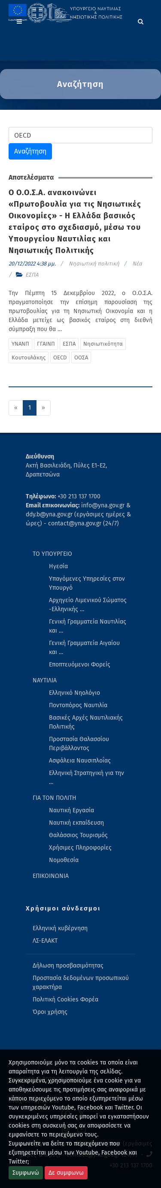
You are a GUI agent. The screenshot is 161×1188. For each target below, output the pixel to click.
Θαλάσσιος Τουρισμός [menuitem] (78, 835)
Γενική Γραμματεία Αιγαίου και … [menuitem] (84, 647)
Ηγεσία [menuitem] (58, 566)
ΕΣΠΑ (31, 274)
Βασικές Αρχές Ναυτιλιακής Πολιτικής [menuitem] (86, 722)
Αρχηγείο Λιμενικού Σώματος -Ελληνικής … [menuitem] (88, 605)
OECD (60, 357)
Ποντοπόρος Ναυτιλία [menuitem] (78, 705)
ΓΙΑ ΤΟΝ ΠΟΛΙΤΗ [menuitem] (54, 798)
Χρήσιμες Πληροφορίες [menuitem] (80, 847)
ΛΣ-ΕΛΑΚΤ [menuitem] (45, 940)
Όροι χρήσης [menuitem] (50, 1012)
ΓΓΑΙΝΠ (46, 344)
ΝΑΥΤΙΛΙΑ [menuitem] (45, 680)
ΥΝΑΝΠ (20, 344)
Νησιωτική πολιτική (94, 263)
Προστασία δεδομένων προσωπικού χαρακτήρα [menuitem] (81, 982)
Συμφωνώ (25, 1172)
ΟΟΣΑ (81, 357)
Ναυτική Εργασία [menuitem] (71, 810)
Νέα (137, 263)
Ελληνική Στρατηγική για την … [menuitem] (86, 777)
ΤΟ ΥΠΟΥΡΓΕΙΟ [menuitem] (52, 554)
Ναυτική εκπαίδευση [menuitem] (76, 822)
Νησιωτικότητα (103, 344)
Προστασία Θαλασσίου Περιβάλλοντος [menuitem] (79, 744)
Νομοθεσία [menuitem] (64, 860)
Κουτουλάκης (29, 357)
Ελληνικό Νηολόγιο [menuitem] (74, 693)
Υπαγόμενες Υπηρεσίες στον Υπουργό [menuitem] (87, 583)
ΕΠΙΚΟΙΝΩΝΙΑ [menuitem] (51, 876)
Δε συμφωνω (66, 1172)
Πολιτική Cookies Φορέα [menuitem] (65, 999)
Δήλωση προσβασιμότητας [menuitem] (68, 965)
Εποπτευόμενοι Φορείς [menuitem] (79, 664)
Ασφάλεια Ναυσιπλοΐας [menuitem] (80, 760)
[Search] (141, 20)
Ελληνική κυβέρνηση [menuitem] (60, 928)
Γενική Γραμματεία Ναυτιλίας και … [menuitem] (87, 626)
